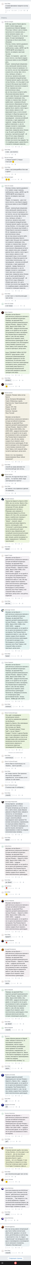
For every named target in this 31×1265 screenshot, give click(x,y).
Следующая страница (15, 1258)
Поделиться (6, 12)
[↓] (27, 10)
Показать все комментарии (15, 752)
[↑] (24, 10)
